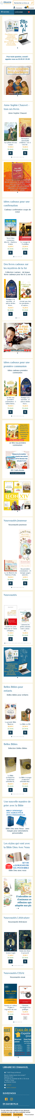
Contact (7, 1085)
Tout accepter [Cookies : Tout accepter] (6, 1114)
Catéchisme (19, 12)
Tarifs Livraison (10, 1087)
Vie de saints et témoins (17, 473)
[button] (17, 95)
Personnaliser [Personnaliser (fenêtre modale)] (29, 1114)
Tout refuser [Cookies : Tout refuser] (18, 1114)
